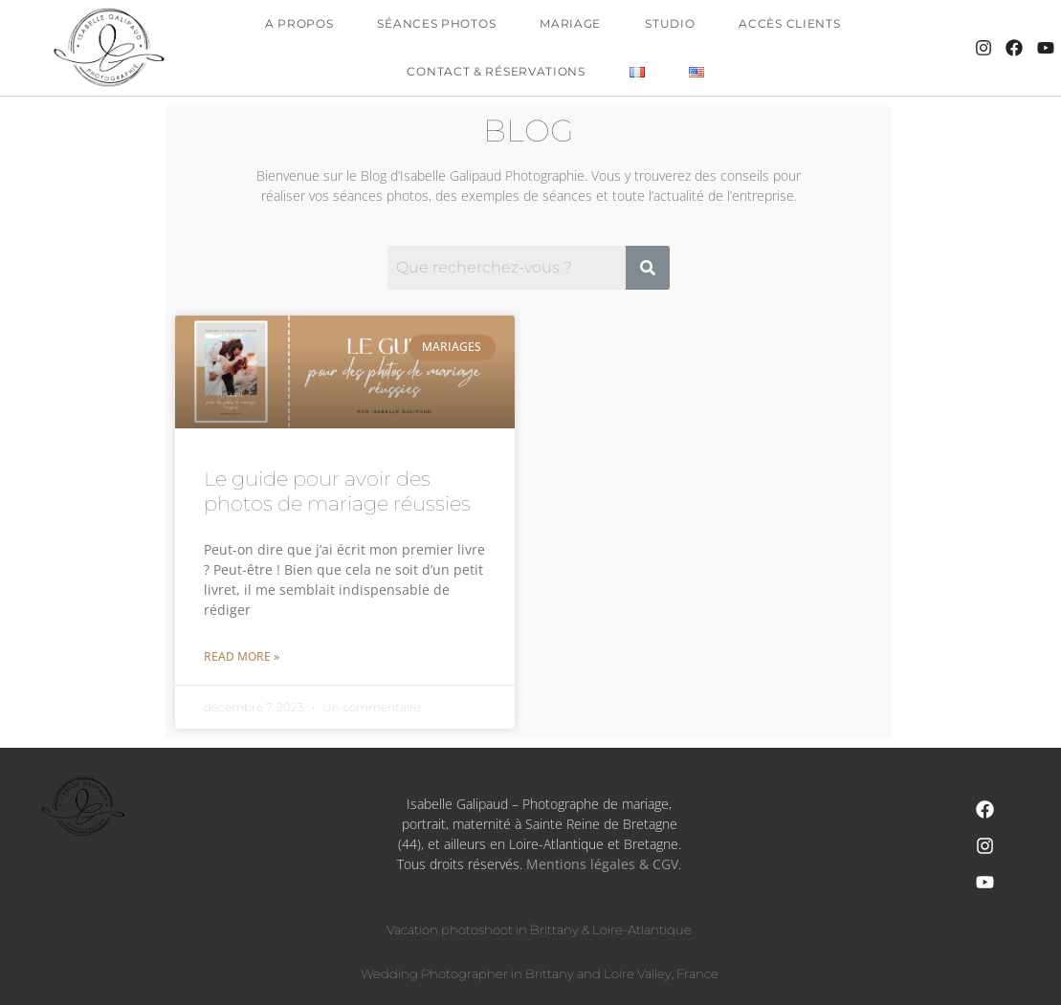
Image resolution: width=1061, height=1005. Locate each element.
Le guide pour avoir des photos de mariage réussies (337, 490)
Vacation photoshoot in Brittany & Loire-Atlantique (539, 929)
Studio (670, 23)
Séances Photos (436, 23)
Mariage (570, 23)
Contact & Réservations (496, 71)
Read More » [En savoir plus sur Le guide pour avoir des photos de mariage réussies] (241, 656)
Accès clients (789, 23)
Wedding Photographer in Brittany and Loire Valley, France (539, 973)
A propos (299, 23)
